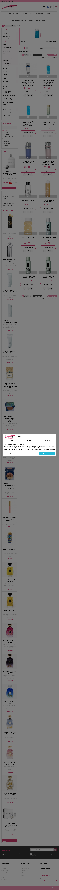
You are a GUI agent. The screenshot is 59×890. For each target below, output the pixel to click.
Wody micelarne (7, 63)
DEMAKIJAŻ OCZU (7, 66)
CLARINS (7, 132)
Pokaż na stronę (23, 51)
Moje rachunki (24, 870)
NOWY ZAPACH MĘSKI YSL (9, 203)
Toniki (4, 41)
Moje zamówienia (25, 868)
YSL (11, 205)
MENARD (7, 145)
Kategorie (24, 13)
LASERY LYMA (6, 115)
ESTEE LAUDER (8, 136)
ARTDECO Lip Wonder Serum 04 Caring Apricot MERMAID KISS (10, 519)
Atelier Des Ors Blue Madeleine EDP (10, 732)
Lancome (7, 143)
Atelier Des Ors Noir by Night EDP (9, 672)
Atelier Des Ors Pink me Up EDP (10, 641)
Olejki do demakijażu (8, 56)
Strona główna (13, 13)
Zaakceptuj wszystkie (47, 453)
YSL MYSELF (6, 205)
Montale (5, 198)
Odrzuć (12, 453)
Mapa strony (4, 879)
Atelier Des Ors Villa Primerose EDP (10, 763)
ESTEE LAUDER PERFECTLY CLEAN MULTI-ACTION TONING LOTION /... (48, 122)
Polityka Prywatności (19, 20)
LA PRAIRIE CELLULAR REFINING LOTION (28, 162)
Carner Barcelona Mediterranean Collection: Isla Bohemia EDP (10, 385)
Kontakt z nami (5, 874)
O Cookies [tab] (47, 440)
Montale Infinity (7, 201)
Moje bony (23, 875)
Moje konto (25, 863)
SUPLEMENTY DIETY (8, 118)
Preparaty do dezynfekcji (9, 95)
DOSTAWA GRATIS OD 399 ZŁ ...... (8, 1)
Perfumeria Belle (6, 887)
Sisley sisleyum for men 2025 (8, 87)
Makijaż (33, 17)
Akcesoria (49, 17)
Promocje (6, 151)
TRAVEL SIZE (6, 107)
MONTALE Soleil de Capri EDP (10, 260)
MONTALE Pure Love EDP (9, 231)
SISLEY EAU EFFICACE (28, 200)
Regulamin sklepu (41, 20)
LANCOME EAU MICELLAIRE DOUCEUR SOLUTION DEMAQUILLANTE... (28, 83)
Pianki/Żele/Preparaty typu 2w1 (8, 48)
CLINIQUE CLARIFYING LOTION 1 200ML (28, 277)
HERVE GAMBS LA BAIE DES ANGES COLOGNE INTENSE (9, 173)
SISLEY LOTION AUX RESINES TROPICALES (28, 238)
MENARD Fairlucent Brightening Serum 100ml (10, 321)
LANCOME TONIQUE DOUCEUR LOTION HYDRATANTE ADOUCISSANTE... (48, 83)
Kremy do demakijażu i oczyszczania (8, 59)
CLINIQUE (7, 134)
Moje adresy (24, 872)
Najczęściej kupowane (6, 872)
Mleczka (5, 44)
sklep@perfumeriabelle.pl (48, 881)
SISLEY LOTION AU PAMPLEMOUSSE (48, 200)
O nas (31, 20)
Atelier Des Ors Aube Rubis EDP (10, 580)
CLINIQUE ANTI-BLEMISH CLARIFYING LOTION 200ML (48, 239)
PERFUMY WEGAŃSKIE (9, 84)
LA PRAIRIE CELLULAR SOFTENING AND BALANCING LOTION (48, 163)
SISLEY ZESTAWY (7, 109)
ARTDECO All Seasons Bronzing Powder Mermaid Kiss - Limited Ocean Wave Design (9, 486)
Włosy (41, 17)
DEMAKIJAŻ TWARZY (8, 39)
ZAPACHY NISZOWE (8, 81)
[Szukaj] (44, 7)
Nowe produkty (8, 211)
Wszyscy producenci (36, 13)
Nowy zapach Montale (8, 196)
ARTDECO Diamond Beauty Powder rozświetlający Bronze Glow (10, 419)
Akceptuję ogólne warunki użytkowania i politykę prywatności (42, 854)
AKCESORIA (6, 74)
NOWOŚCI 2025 (7, 112)
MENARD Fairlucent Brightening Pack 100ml (10, 290)
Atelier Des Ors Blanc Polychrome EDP (10, 793)
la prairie (6, 141)
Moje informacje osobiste (27, 874)
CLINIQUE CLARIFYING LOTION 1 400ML (48, 277)
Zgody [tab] (11, 440)
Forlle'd (6, 139)
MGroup (55, 887)
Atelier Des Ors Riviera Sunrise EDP (9, 702)
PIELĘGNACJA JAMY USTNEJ (8, 77)
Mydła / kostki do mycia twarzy (9, 52)
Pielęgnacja (24, 17)
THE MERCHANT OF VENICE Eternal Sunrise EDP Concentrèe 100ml (9, 549)
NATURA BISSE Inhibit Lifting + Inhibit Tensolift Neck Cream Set (10, 825)
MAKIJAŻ (5, 68)
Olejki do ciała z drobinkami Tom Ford (8, 99)
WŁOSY (5, 71)
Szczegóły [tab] (29, 440)
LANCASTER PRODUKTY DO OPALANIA (9, 91)
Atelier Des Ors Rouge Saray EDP (9, 611)
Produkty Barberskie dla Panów (9, 103)
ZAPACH (5, 33)
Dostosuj (29, 453)
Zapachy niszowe (12, 17)
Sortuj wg (40, 48)
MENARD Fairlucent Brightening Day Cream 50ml (9, 352)
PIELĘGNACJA (6, 36)
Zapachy (48, 13)
